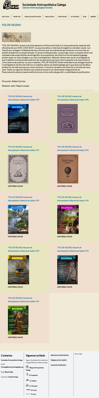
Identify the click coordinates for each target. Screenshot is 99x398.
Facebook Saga (13, 377)
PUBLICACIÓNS (49, 16)
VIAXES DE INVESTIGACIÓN (32, 16)
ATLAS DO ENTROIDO (58, 365)
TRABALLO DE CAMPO (59, 360)
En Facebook (32, 375)
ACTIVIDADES (75, 16)
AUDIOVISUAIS (62, 16)
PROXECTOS (16, 16)
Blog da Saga (9, 372)
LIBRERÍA (93, 16)
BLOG (84, 16)
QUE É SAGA (5, 16)
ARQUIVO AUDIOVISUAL (60, 355)
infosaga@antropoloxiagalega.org (12, 367)
